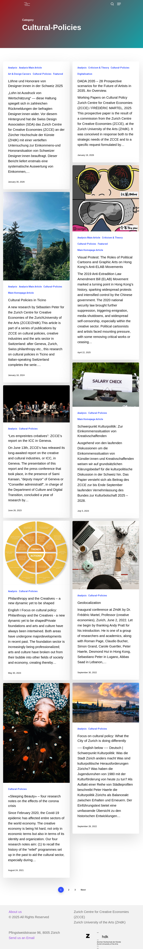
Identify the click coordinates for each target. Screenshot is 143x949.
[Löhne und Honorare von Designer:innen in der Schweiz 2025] (36, 125)
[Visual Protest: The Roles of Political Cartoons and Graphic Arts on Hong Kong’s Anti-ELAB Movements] (106, 269)
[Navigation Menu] (119, 4)
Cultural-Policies (42, 74)
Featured (58, 74)
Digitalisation (84, 74)
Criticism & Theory (98, 67)
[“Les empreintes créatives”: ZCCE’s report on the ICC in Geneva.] (36, 458)
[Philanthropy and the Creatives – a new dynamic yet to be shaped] (36, 608)
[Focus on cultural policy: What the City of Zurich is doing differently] (106, 767)
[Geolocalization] (106, 608)
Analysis (12, 67)
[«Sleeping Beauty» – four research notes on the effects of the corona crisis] (36, 789)
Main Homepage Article (90, 256)
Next (83, 894)
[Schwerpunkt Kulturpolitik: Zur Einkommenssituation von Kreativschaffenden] (106, 447)
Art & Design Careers (19, 74)
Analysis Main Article (30, 67)
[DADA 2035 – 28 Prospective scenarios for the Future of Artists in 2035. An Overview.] (105, 111)
